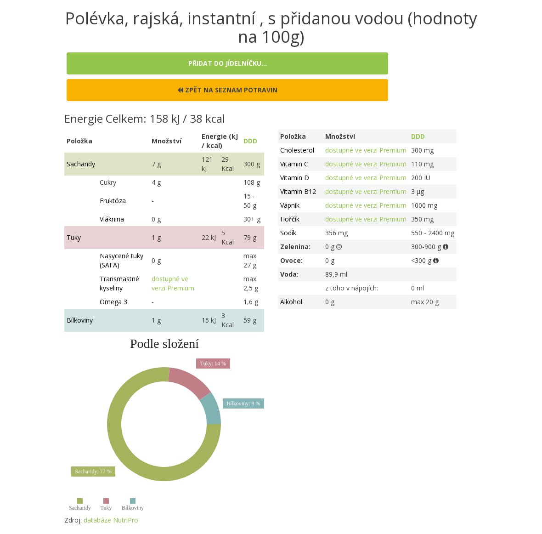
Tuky (74, 237)
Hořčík (289, 219)
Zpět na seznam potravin (227, 89)
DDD (250, 140)
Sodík (288, 232)
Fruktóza (113, 200)
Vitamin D (294, 177)
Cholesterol (297, 150)
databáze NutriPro (111, 520)
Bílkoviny (80, 320)
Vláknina (112, 219)
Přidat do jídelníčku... (227, 63)
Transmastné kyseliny (119, 283)
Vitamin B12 (298, 191)
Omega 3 (113, 301)
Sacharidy (81, 163)
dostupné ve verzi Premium (173, 283)
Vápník (289, 205)
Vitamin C (294, 163)
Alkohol (291, 301)
